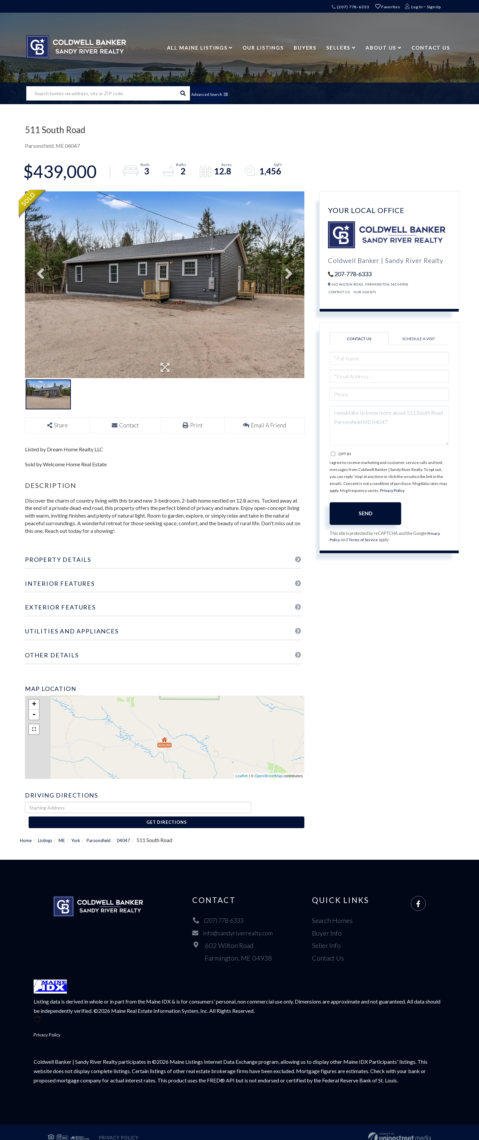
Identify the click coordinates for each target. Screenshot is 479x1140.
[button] (183, 93)
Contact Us (339, 292)
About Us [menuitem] (381, 48)
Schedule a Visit (418, 338)
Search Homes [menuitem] (335, 909)
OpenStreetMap (268, 776)
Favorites (387, 6)
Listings (49, 828)
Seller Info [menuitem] (329, 934)
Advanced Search (217, 93)
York (84, 828)
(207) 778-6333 (350, 6)
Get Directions (279, 807)
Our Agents (365, 292)
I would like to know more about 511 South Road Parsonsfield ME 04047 (389, 425)
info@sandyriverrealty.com (233, 922)
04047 (138, 828)
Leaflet (242, 776)
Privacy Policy (392, 490)
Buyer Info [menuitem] (329, 922)
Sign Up (434, 6)
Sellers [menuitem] (338, 48)
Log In (416, 6)
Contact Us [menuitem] (430, 48)
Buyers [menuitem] (305, 48)
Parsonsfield (110, 828)
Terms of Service (364, 540)
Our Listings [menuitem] (263, 48)
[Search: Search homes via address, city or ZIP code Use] (101, 93)
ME (69, 828)
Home (27, 828)
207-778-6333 (353, 274)
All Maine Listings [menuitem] (197, 48)
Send (366, 513)
